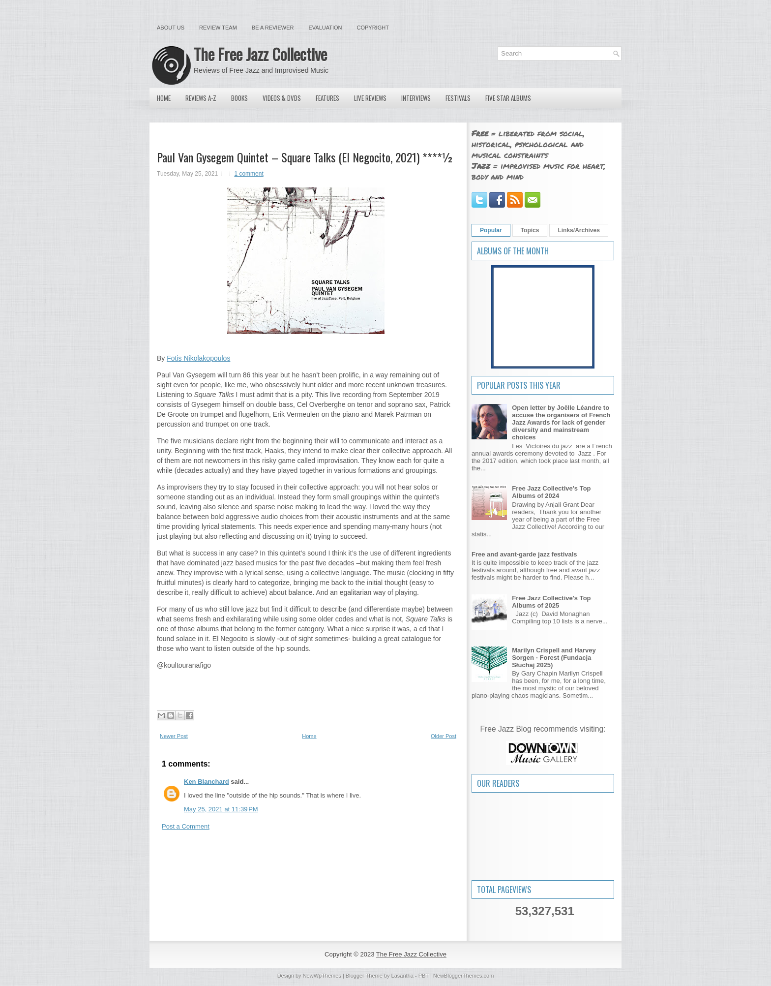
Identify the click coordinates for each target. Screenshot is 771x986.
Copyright (373, 28)
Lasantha (402, 976)
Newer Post (174, 736)
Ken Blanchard (206, 781)
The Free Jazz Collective (260, 53)
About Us (170, 28)
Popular (491, 230)
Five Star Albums (508, 98)
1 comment (248, 173)
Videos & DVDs (282, 98)
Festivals (458, 98)
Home (164, 98)
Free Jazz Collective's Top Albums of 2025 (551, 601)
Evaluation (325, 28)
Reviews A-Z (200, 98)
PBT (423, 976)
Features (327, 98)
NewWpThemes (322, 976)
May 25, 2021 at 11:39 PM (221, 809)
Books (239, 98)
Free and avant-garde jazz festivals (524, 554)
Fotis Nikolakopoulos (198, 358)
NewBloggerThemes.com (463, 976)
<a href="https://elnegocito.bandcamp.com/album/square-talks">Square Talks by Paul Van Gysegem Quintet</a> (305, 687)
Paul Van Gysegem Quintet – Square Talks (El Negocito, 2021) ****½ (305, 157)
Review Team (218, 28)
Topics (530, 230)
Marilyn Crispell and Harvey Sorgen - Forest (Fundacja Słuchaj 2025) (554, 658)
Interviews (416, 98)
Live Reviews (370, 98)
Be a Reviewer (273, 28)
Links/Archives (578, 230)
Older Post (443, 736)
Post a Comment (185, 826)
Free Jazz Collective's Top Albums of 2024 (551, 492)
